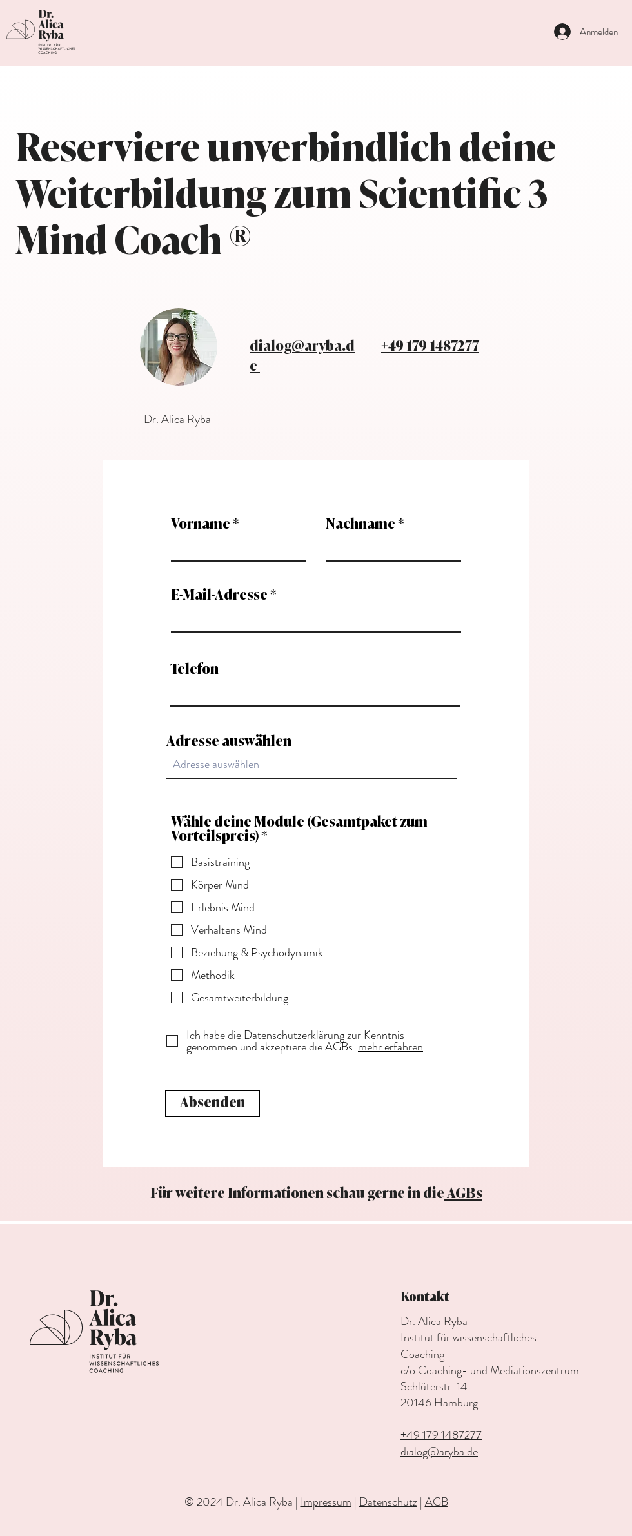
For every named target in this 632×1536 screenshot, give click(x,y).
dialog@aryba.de (439, 1451)
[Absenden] (212, 1103)
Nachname (360, 525)
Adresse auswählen (228, 742)
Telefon (194, 670)
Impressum (326, 1501)
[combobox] (311, 765)
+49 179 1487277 (430, 347)
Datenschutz (388, 1501)
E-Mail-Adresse (219, 596)
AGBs (463, 1194)
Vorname (200, 525)
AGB (436, 1501)
